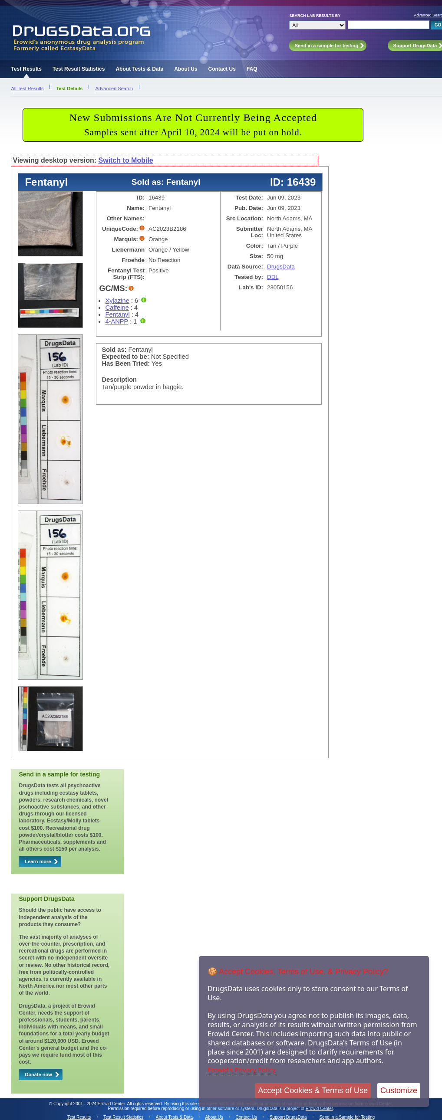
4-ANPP (116, 321)
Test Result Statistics (79, 69)
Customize (398, 1090)
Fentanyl (117, 314)
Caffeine (117, 307)
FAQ (252, 69)
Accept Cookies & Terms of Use (313, 1090)
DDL (273, 277)
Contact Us (222, 69)
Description (119, 379)
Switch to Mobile (126, 160)
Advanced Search (114, 88)
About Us (185, 69)
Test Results (26, 69)
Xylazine (117, 300)
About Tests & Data (139, 69)
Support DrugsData (288, 1117)
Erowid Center (319, 1108)
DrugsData (281, 266)
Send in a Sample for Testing (347, 1117)
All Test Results (27, 88)
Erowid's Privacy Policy (242, 1069)
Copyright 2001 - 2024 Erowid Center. (89, 1103)
